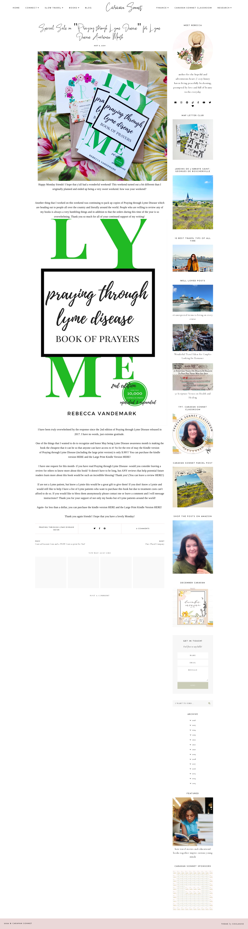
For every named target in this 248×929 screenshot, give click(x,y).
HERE (80, 457)
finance (161, 8)
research (224, 8)
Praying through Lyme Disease (140, 202)
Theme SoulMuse (232, 924)
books (73, 8)
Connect (31, 8)
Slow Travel (53, 8)
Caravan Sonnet (124, 8)
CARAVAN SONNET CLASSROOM (193, 8)
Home (16, 8)
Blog (88, 8)
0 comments (143, 529)
